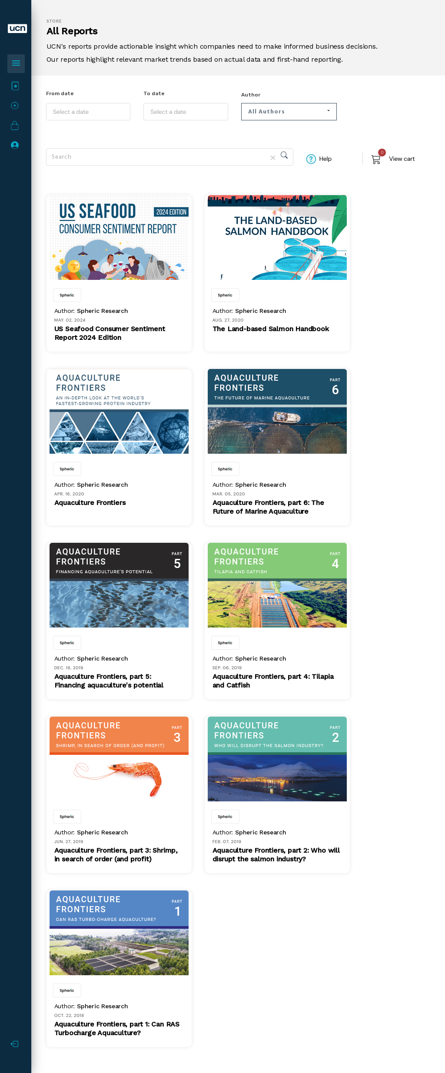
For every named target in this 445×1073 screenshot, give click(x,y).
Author (250, 95)
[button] (289, 111)
